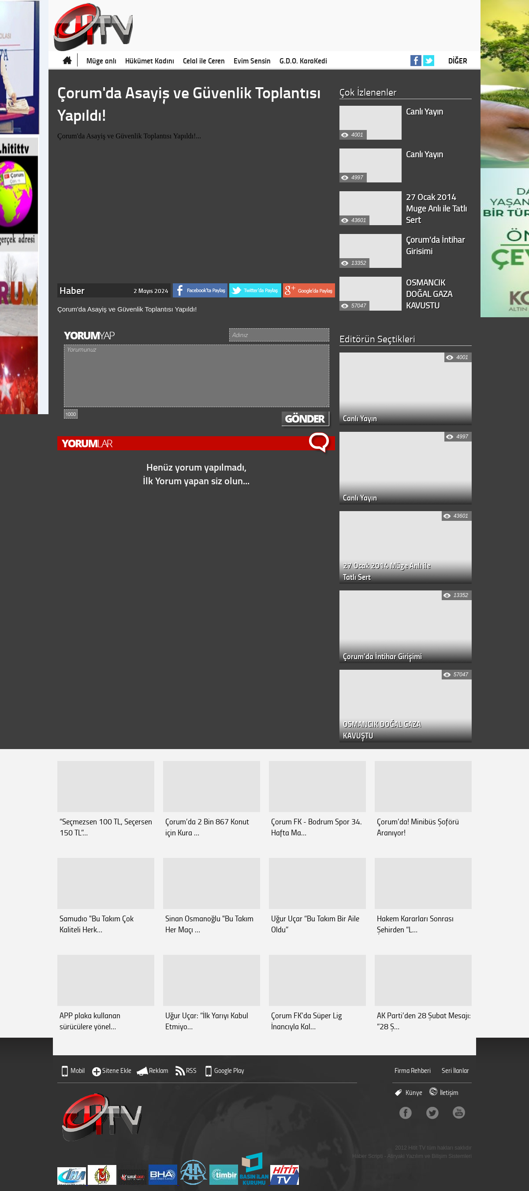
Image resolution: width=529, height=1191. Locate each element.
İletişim (449, 1092)
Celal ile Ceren (204, 60)
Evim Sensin (252, 60)
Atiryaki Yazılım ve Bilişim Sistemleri (429, 1156)
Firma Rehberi (413, 1070)
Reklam (158, 1070)
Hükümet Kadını (149, 60)
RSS (191, 1070)
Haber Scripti (367, 1156)
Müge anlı (101, 60)
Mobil (78, 1070)
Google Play (229, 1070)
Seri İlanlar (455, 1070)
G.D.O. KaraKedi (303, 60)
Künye (414, 1092)
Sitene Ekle (116, 1070)
